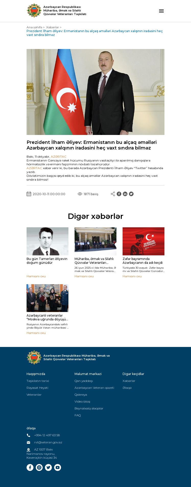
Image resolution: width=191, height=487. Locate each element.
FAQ (78, 415)
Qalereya (81, 394)
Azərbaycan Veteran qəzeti (94, 388)
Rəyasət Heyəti (37, 388)
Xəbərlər (52, 27)
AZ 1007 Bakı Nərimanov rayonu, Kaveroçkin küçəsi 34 (42, 453)
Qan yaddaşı (84, 381)
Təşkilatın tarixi (38, 381)
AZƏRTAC (58, 156)
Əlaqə (127, 388)
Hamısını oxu (36, 276)
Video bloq (82, 401)
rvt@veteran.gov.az (44, 442)
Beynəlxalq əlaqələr (89, 408)
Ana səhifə (34, 27)
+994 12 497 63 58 (43, 435)
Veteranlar (34, 394)
